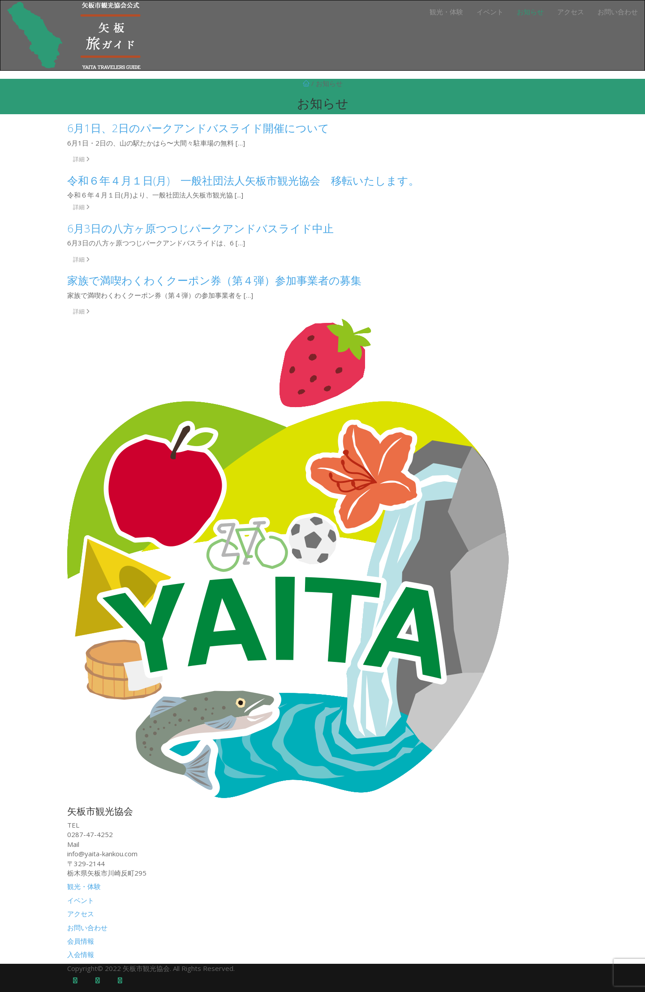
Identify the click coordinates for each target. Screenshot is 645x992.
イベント (490, 11)
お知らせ (530, 11)
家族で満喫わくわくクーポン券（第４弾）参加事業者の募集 (214, 280)
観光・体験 (446, 11)
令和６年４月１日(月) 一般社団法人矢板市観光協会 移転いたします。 (243, 180)
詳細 (81, 159)
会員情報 (80, 940)
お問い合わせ (618, 11)
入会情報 (80, 954)
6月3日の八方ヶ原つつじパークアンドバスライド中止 (200, 228)
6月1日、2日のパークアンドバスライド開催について (198, 127)
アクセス (570, 11)
